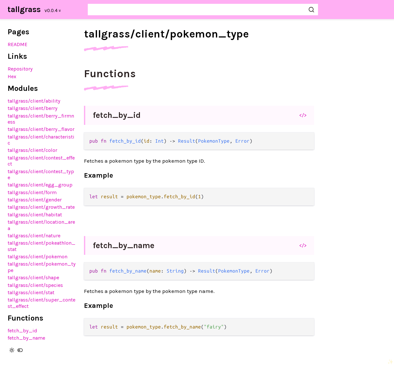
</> (303, 115)
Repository (20, 69)
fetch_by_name (26, 338)
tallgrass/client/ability (34, 101)
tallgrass (24, 9)
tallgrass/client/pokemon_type (166, 34)
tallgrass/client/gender (35, 200)
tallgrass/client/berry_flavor (41, 129)
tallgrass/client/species (35, 285)
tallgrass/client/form (32, 192)
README (17, 44)
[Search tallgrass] (203, 9)
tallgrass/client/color (32, 150)
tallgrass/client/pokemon (37, 257)
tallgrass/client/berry (33, 108)
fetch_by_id (22, 331)
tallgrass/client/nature (34, 236)
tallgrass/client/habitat (35, 215)
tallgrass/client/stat (31, 292)
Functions (110, 73)
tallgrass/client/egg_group (40, 185)
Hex (12, 76)
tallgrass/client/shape (33, 277)
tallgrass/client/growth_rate (41, 207)
